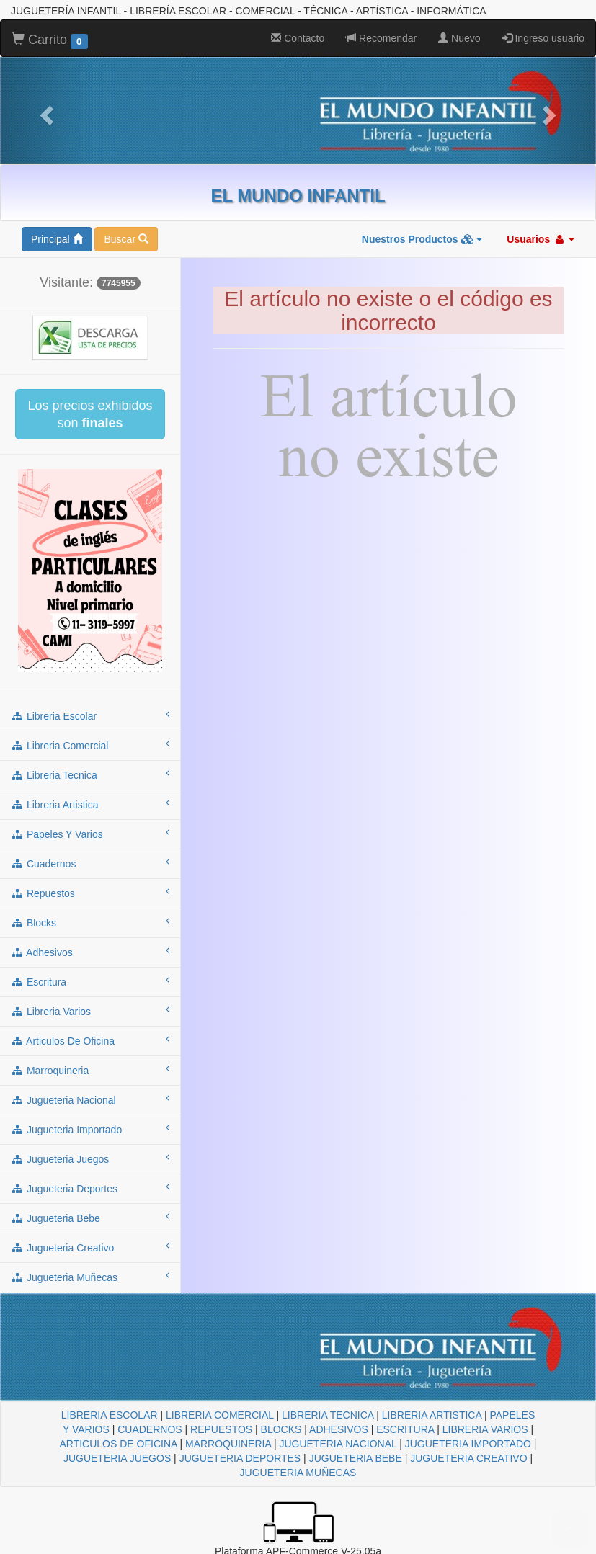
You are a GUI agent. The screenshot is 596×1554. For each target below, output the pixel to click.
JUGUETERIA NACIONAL (337, 1444)
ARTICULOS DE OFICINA (118, 1444)
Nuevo (459, 38)
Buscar (126, 239)
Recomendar (381, 38)
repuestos (90, 892)
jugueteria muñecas (90, 1276)
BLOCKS (281, 1429)
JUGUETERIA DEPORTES (240, 1458)
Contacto (297, 38)
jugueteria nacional (90, 1099)
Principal (57, 239)
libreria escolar (90, 715)
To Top (570, 1528)
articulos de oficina (90, 1040)
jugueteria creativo (90, 1247)
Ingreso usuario (543, 38)
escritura (90, 981)
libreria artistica (90, 804)
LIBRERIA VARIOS (485, 1429)
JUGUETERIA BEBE (355, 1458)
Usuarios (540, 239)
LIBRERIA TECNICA (327, 1415)
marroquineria (90, 1069)
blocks (90, 922)
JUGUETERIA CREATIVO (468, 1458)
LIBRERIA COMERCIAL (220, 1415)
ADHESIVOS (338, 1429)
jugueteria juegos (90, 1158)
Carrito (50, 40)
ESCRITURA (405, 1429)
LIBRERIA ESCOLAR (109, 1415)
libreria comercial (90, 744)
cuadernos (90, 863)
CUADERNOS (149, 1429)
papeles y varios (90, 833)
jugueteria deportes (90, 1188)
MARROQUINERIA (228, 1444)
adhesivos (90, 951)
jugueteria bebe (90, 1217)
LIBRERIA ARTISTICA (431, 1415)
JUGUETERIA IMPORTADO (468, 1444)
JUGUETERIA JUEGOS (117, 1458)
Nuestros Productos (422, 239)
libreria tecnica (90, 774)
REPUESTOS (221, 1429)
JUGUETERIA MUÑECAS (298, 1472)
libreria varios (90, 1010)
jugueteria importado (90, 1128)
